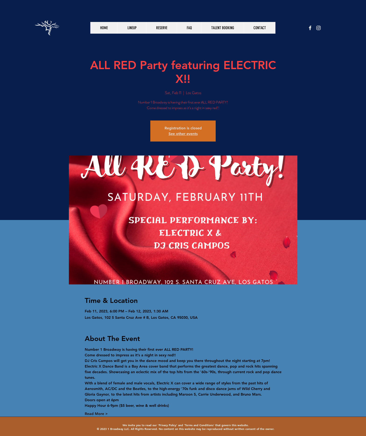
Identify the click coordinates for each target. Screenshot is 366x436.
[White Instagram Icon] (318, 28)
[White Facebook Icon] (310, 28)
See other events (183, 133)
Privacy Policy (167, 425)
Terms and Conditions (199, 425)
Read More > (96, 413)
